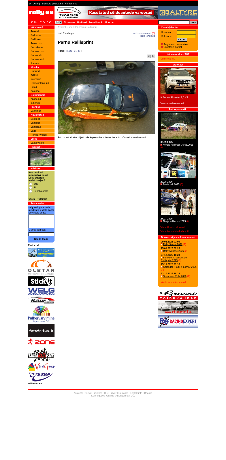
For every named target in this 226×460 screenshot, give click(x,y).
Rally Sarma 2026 (172, 244)
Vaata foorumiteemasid (173, 282)
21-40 (77, 51)
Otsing (36, 3)
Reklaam (58, 3)
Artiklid (34, 75)
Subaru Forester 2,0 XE (175, 97)
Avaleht (62, 27)
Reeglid (148, 393)
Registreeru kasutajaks (176, 44)
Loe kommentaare (141, 33)
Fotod (34, 87)
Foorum (109, 22)
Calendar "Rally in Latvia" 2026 (180, 267)
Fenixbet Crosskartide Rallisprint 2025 (174, 259)
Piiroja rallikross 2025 (174, 221)
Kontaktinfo (71, 3)
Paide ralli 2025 (171, 184)
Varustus (35, 122)
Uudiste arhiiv (167, 58)
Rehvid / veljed (39, 134)
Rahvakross (37, 51)
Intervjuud (36, 79)
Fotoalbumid (96, 22)
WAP (113, 393)
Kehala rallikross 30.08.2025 (178, 144)
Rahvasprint (37, 59)
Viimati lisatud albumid (172, 227)
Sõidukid (35, 118)
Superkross (37, 47)
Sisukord (46, 3)
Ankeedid (36, 99)
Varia (33, 130)
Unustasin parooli (173, 47)
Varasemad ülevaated (172, 103)
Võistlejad (36, 111)
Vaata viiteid (37, 142)
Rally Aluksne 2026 (173, 251)
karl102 (73, 27)
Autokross (36, 43)
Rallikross (36, 39)
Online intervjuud (40, 83)
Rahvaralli (36, 55)
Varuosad (36, 126)
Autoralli (35, 31)
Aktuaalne (69, 22)
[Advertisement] (106, 202)
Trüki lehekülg (147, 36)
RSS (106, 393)
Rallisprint (36, 35)
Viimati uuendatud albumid (174, 231)
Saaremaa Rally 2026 (174, 276)
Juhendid (36, 103)
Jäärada (35, 63)
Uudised (82, 22)
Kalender (35, 91)
